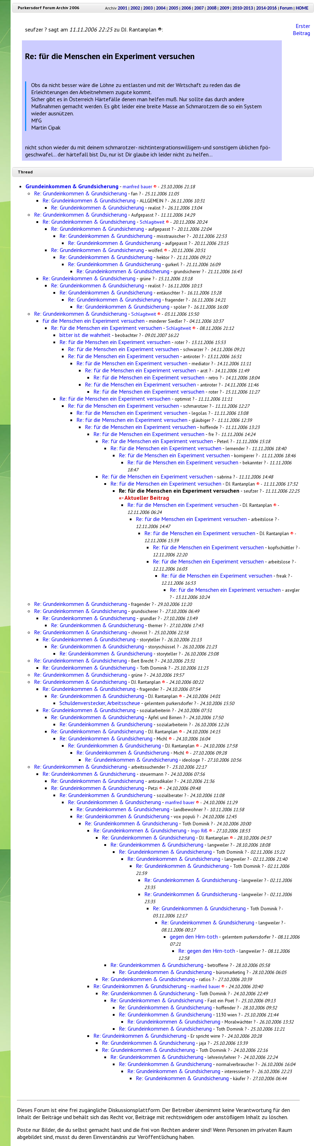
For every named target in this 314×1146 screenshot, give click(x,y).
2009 (224, 8)
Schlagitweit (154, 222)
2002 (135, 8)
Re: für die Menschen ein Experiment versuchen (106, 327)
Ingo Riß (201, 830)
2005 (173, 8)
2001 (122, 8)
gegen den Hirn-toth (194, 936)
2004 (160, 8)
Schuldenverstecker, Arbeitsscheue (99, 702)
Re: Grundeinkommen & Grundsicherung (80, 193)
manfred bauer (140, 186)
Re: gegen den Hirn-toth (206, 950)
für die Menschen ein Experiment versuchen (93, 320)
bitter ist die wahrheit (85, 334)
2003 (148, 8)
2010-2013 (242, 8)
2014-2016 (266, 8)
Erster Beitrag (301, 29)
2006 (186, 8)
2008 (211, 8)
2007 (199, 8)
